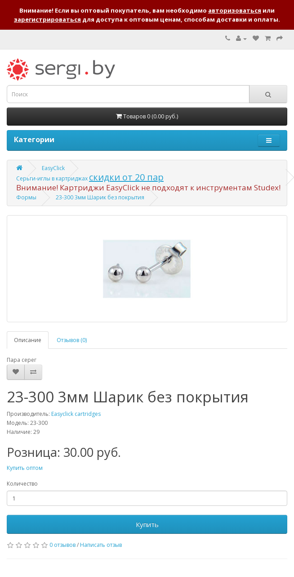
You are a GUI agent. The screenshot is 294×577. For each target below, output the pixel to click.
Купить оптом (25, 468)
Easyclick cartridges (76, 414)
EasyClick (53, 168)
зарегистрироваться (47, 19)
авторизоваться (234, 10)
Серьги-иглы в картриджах (52, 178)
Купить (147, 524)
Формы (26, 197)
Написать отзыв (101, 545)
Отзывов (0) (72, 340)
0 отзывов (62, 545)
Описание (27, 340)
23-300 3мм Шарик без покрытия (100, 197)
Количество (22, 483)
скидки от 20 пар (126, 177)
